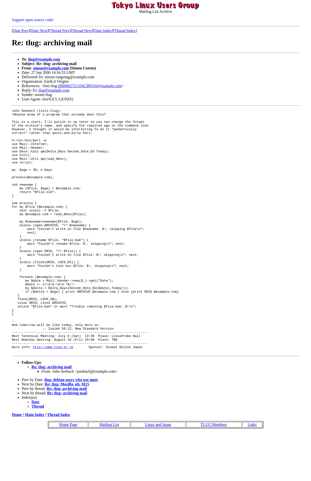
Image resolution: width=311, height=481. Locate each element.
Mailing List (109, 473)
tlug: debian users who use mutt (71, 428)
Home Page (68, 473)
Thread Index (125, 31)
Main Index (34, 463)
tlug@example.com (44, 59)
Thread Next (82, 31)
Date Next (39, 31)
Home (17, 463)
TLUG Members (214, 473)
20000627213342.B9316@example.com (90, 86)
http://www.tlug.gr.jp (53, 395)
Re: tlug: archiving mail (51, 416)
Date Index (103, 31)
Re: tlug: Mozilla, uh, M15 (67, 433)
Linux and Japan (158, 473)
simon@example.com (51, 68)
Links (252, 473)
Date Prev (21, 31)
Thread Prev (59, 31)
